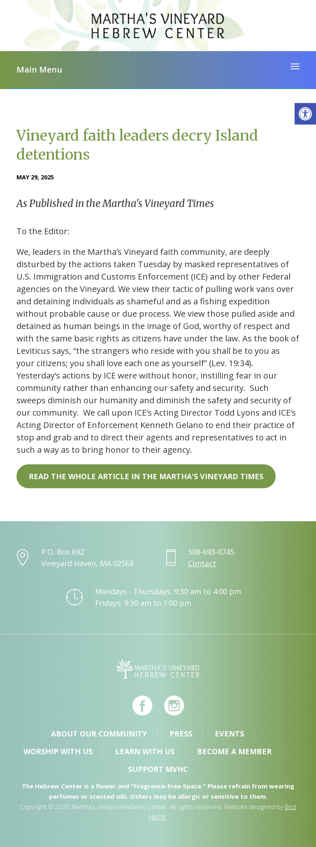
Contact (202, 563)
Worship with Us (58, 751)
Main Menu (39, 69)
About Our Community (99, 734)
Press (181, 734)
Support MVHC (158, 769)
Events (229, 734)
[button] (305, 114)
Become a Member (234, 751)
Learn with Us (144, 751)
